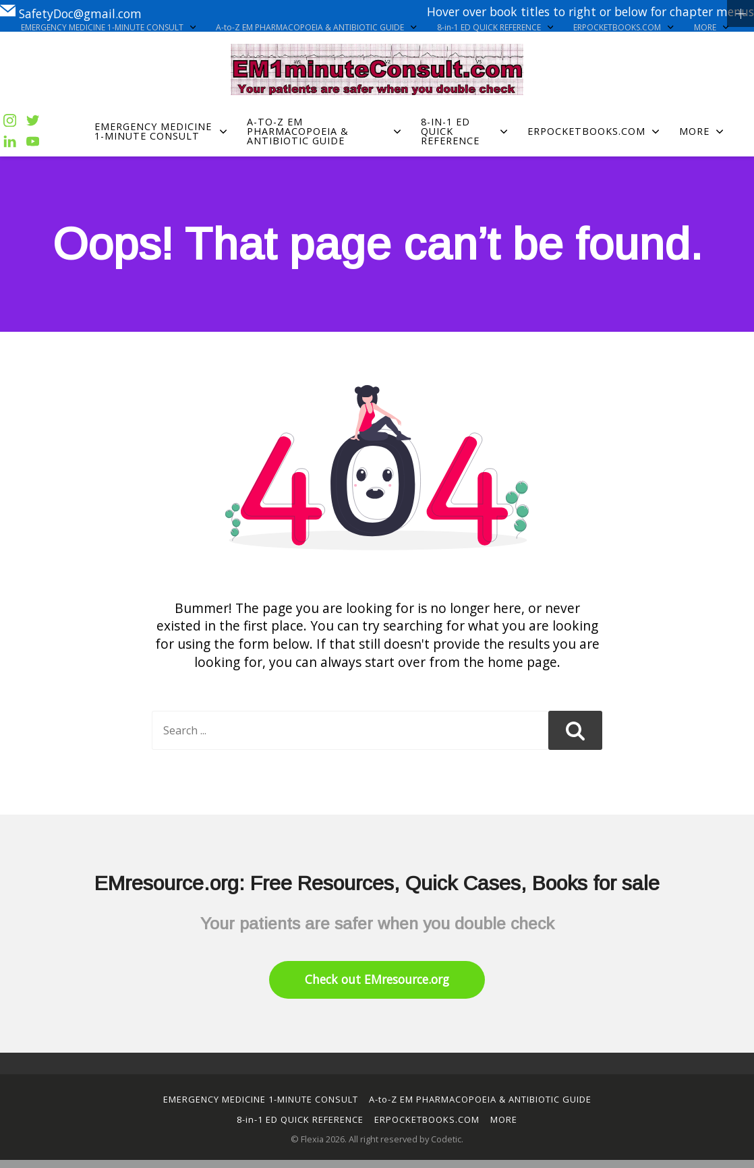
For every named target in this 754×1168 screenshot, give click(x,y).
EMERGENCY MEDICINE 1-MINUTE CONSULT (108, 28)
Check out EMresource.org (377, 979)
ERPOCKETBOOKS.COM (623, 28)
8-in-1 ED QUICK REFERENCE (495, 28)
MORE (711, 28)
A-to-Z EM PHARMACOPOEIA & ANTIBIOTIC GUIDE (316, 28)
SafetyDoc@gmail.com (71, 11)
